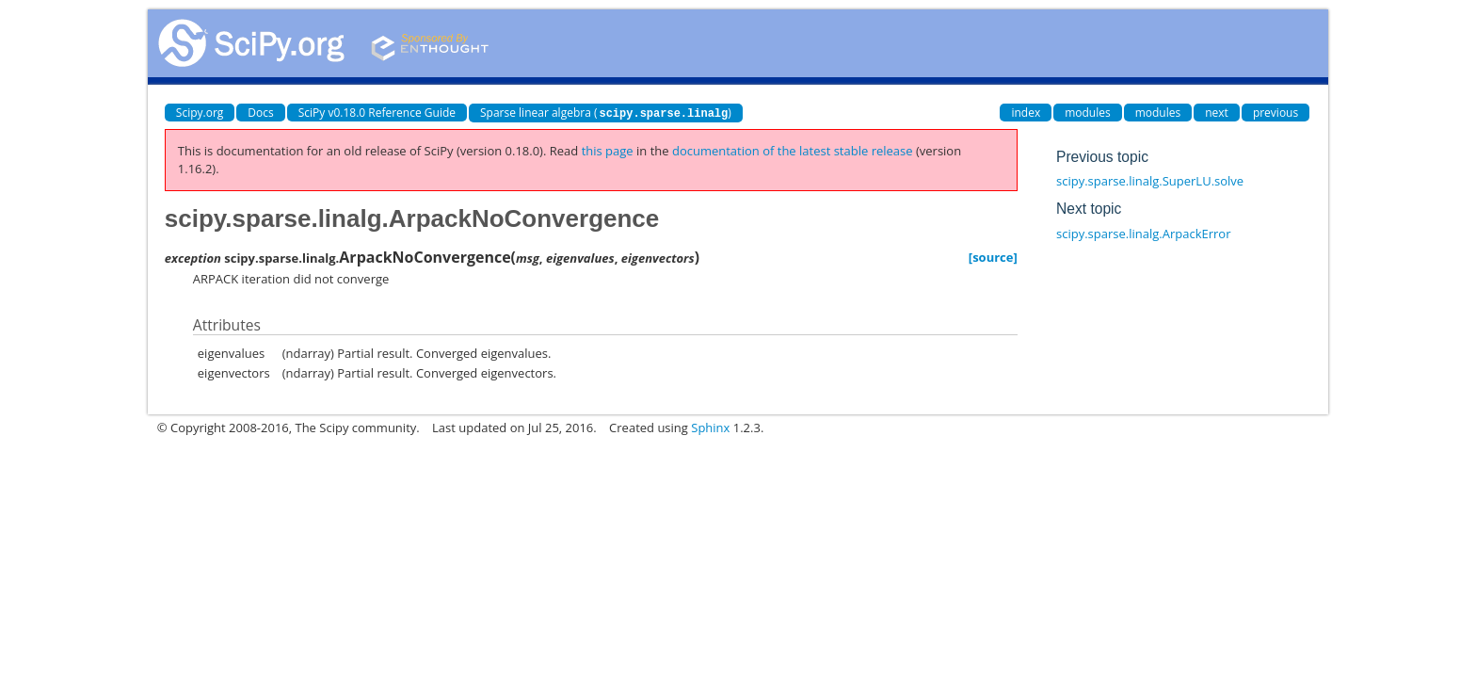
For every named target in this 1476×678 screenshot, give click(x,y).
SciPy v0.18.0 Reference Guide (377, 113)
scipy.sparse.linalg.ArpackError (1143, 233)
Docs (260, 113)
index (1025, 113)
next (1216, 113)
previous (1275, 113)
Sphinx (710, 427)
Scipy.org (200, 113)
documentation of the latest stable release (792, 150)
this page (608, 150)
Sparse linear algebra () (605, 113)
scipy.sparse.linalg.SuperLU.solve (1149, 180)
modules (1088, 113)
